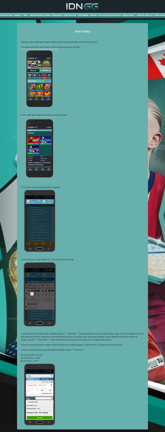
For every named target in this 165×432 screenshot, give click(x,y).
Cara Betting (69, 15)
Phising (93, 15)
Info (25, 15)
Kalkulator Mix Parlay (109, 15)
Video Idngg (128, 15)
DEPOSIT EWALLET (145, 15)
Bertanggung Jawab (40, 15)
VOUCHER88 (83, 15)
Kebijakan (57, 15)
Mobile (17, 15)
